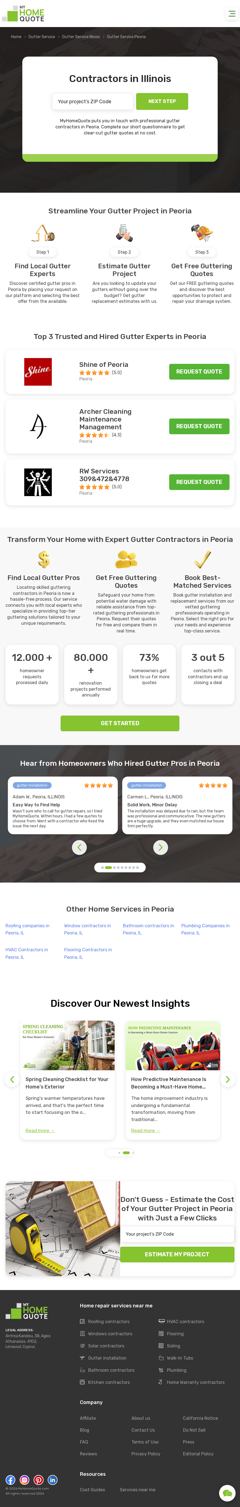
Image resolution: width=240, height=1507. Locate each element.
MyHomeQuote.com (33, 1488)
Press (188, 1442)
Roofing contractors (105, 1322)
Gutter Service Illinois (81, 37)
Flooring (171, 1334)
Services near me (137, 1489)
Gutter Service (41, 37)
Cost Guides (92, 1489)
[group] (67, 1080)
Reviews (88, 1453)
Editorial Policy (198, 1453)
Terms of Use (144, 1442)
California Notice (200, 1418)
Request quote (199, 371)
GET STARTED (120, 723)
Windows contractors (106, 1334)
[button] (102, 867)
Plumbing (173, 1370)
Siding (169, 1346)
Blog (84, 1430)
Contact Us (143, 1430)
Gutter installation (103, 1358)
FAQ (84, 1442)
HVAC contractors (181, 1322)
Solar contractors (102, 1346)
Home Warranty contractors (192, 1382)
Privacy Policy (145, 1453)
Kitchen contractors (105, 1382)
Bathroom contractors (107, 1370)
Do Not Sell (194, 1430)
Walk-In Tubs (176, 1358)
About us (140, 1418)
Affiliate (88, 1418)
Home (16, 37)
